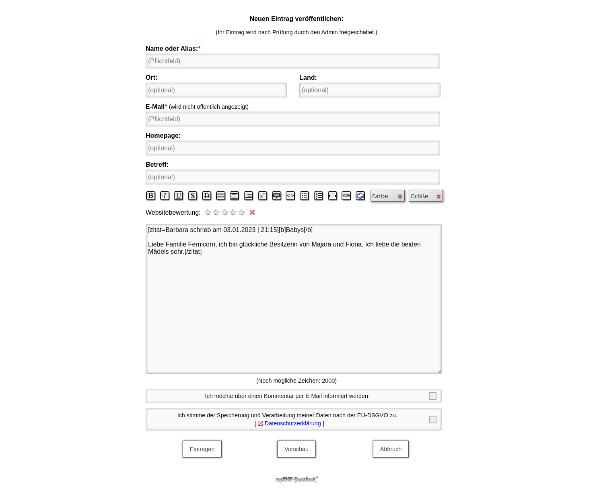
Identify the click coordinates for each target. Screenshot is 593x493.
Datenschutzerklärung (293, 423)
